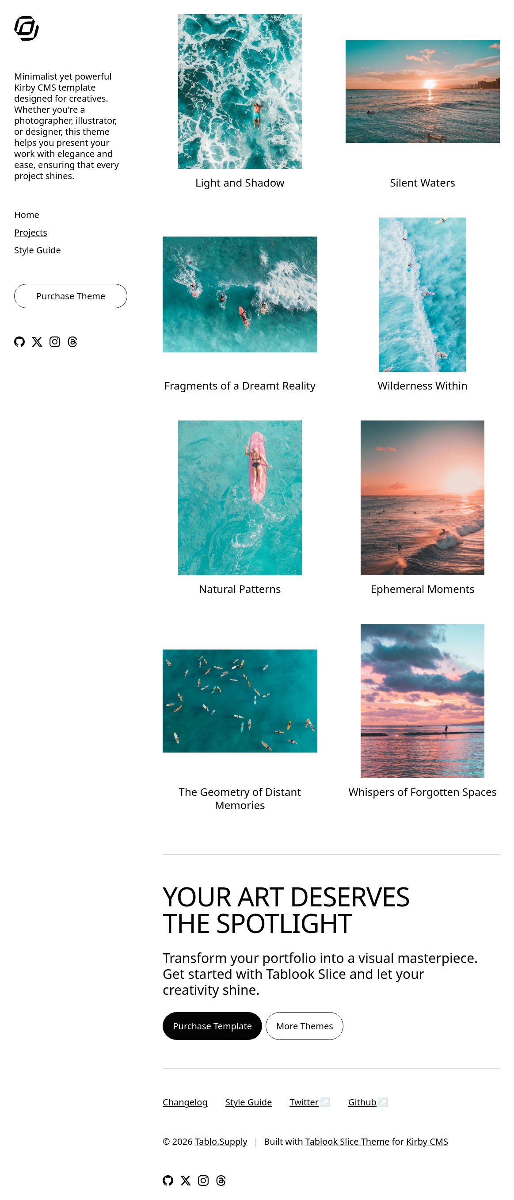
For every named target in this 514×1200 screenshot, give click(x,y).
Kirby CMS (427, 1141)
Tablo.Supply (221, 1141)
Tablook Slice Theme (347, 1141)
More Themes (304, 1026)
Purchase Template (212, 1026)
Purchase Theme (70, 296)
